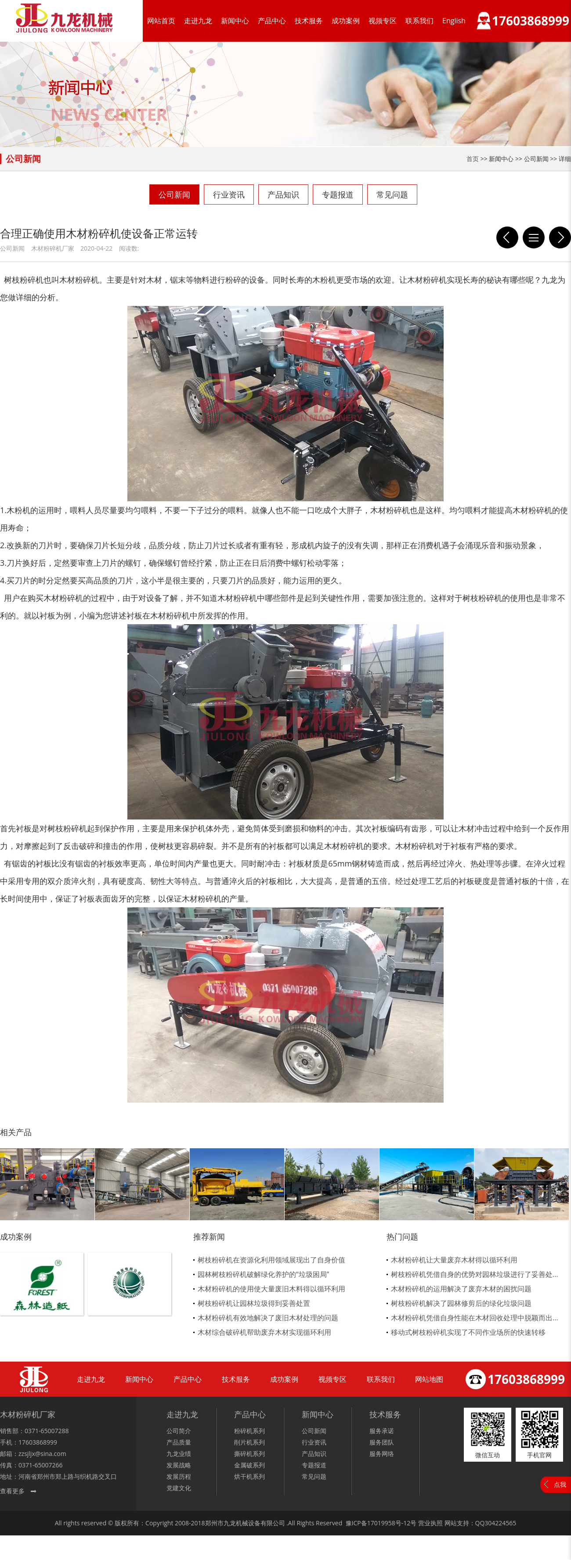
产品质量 (178, 1442)
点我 (560, 1484)
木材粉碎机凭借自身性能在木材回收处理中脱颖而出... (474, 1318)
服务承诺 (381, 1431)
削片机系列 (249, 1442)
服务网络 (381, 1453)
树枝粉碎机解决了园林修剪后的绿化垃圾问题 (461, 1303)
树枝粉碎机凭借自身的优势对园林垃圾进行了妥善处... (474, 1274)
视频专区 (383, 20)
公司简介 (178, 1431)
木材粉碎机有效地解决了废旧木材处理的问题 (268, 1318)
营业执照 (430, 1523)
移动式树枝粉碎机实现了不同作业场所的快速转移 (468, 1332)
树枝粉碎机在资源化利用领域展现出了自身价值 (271, 1260)
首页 (472, 159)
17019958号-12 (389, 1523)
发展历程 (178, 1476)
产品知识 (283, 194)
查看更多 (12, 1491)
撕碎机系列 (249, 1453)
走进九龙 (198, 20)
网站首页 (161, 20)
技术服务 (309, 20)
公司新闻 (174, 194)
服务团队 (381, 1442)
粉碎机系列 (249, 1431)
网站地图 (429, 1379)
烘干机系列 (249, 1476)
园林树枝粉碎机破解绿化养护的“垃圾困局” (263, 1274)
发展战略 (178, 1465)
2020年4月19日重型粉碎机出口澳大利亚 (560, 237)
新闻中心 (235, 20)
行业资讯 (229, 194)
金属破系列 (249, 1465)
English (454, 20)
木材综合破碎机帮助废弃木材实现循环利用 (264, 1332)
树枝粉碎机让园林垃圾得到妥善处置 (254, 1303)
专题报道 (338, 194)
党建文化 (178, 1488)
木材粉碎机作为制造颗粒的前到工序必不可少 (507, 237)
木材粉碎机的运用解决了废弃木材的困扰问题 (461, 1289)
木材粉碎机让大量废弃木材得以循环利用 (454, 1260)
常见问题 (392, 194)
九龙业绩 (178, 1453)
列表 (534, 237)
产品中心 (272, 20)
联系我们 (419, 20)
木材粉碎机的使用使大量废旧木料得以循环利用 (271, 1289)
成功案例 (346, 20)
